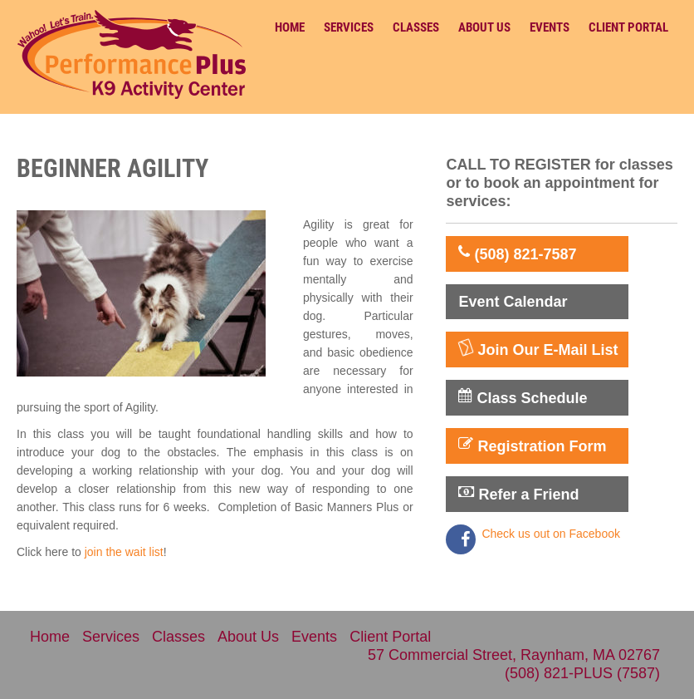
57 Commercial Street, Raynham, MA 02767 (514, 655)
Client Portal (628, 27)
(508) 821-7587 (517, 253)
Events (549, 27)
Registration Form (532, 445)
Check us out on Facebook (550, 533)
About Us (484, 27)
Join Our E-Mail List (538, 349)
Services (349, 27)
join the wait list (124, 552)
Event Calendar (512, 301)
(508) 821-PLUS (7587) (582, 673)
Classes (416, 27)
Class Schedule (522, 397)
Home (290, 27)
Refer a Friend (518, 494)
